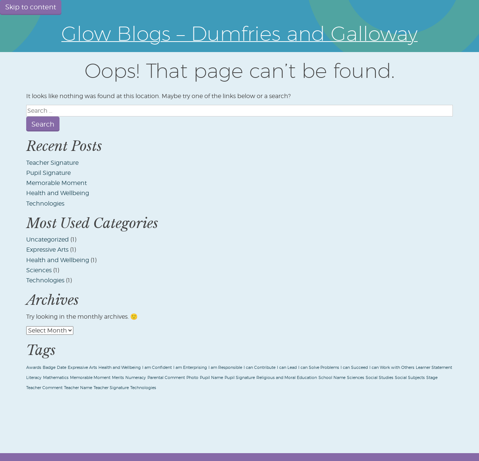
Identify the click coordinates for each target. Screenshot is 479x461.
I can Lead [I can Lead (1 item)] (287, 367)
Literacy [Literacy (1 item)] (34, 377)
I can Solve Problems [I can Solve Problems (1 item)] (318, 367)
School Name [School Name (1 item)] (331, 377)
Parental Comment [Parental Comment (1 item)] (166, 377)
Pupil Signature (48, 172)
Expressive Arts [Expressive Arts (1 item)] (82, 367)
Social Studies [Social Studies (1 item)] (379, 377)
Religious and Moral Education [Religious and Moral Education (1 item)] (286, 377)
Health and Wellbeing (57, 193)
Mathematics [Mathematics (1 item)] (55, 377)
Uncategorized (47, 239)
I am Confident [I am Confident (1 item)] (157, 367)
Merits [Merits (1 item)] (118, 377)
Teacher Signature (52, 162)
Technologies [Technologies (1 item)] (143, 387)
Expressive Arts (47, 249)
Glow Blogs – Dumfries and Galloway (239, 33)
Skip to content (30, 7)
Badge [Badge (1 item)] (49, 367)
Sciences (39, 270)
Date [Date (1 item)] (61, 367)
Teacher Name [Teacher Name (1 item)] (78, 387)
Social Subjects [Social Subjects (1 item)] (410, 377)
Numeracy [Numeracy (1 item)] (135, 377)
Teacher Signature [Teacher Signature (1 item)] (111, 387)
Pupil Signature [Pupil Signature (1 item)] (240, 377)
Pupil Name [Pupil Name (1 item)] (211, 377)
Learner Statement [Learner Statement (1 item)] (434, 367)
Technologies (45, 203)
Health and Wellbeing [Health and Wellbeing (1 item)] (119, 367)
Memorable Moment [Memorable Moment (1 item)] (90, 377)
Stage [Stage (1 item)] (431, 377)
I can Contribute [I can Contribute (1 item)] (259, 367)
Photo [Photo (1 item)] (192, 377)
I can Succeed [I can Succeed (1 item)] (354, 367)
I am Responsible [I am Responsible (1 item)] (225, 367)
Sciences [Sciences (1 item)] (355, 377)
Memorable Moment (56, 182)
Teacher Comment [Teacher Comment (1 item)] (44, 387)
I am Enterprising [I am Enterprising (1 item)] (190, 367)
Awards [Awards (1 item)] (33, 367)
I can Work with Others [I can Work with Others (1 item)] (391, 367)
